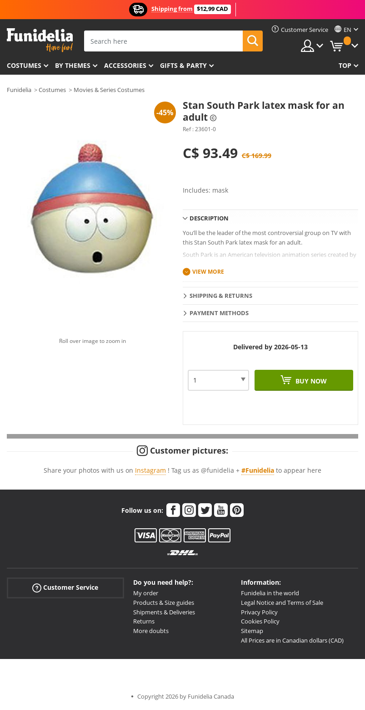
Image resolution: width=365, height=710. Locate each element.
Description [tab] (209, 218)
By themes (72, 65)
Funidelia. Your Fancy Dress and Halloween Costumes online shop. (40, 40)
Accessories (125, 65)
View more (208, 272)
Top (345, 65)
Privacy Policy (259, 612)
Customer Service (65, 588)
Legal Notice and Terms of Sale (282, 602)
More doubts (151, 631)
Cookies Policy (260, 621)
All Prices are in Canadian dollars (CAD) (292, 640)
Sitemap (252, 631)
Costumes (24, 65)
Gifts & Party (183, 65)
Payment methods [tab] (219, 313)
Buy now (310, 381)
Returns (144, 621)
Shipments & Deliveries (164, 612)
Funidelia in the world (270, 593)
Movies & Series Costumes (109, 90)
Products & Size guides (163, 602)
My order (145, 593)
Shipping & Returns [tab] (221, 295)
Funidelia (19, 90)
